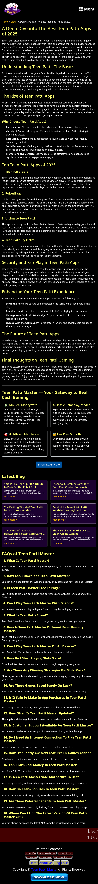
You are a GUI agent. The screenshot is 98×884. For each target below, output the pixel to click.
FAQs (64, 863)
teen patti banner (45, 857)
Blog (13, 21)
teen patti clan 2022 (65, 853)
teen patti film (31, 853)
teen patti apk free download (63, 857)
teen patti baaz (31, 857)
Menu (87, 9)
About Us (45, 863)
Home (5, 21)
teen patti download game (47, 853)
